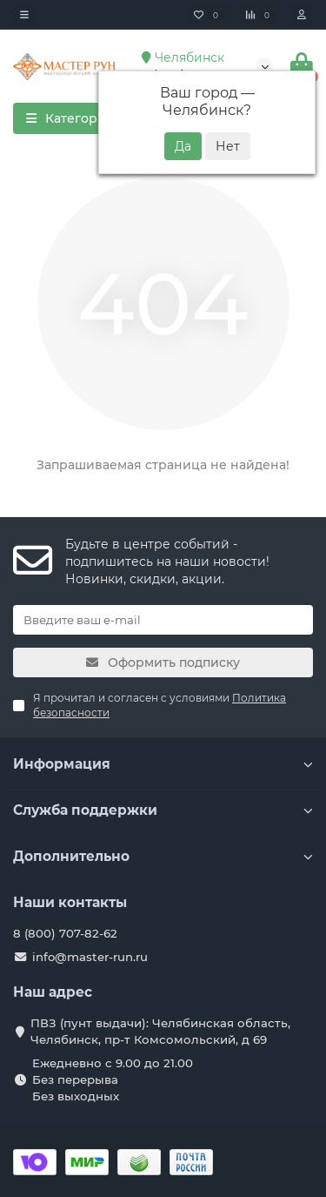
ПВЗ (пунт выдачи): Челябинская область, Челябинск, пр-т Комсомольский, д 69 (160, 1031)
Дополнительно (163, 856)
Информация (163, 764)
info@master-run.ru (90, 957)
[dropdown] (24, 14)
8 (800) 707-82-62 (65, 933)
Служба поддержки (163, 810)
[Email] (163, 620)
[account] (301, 14)
